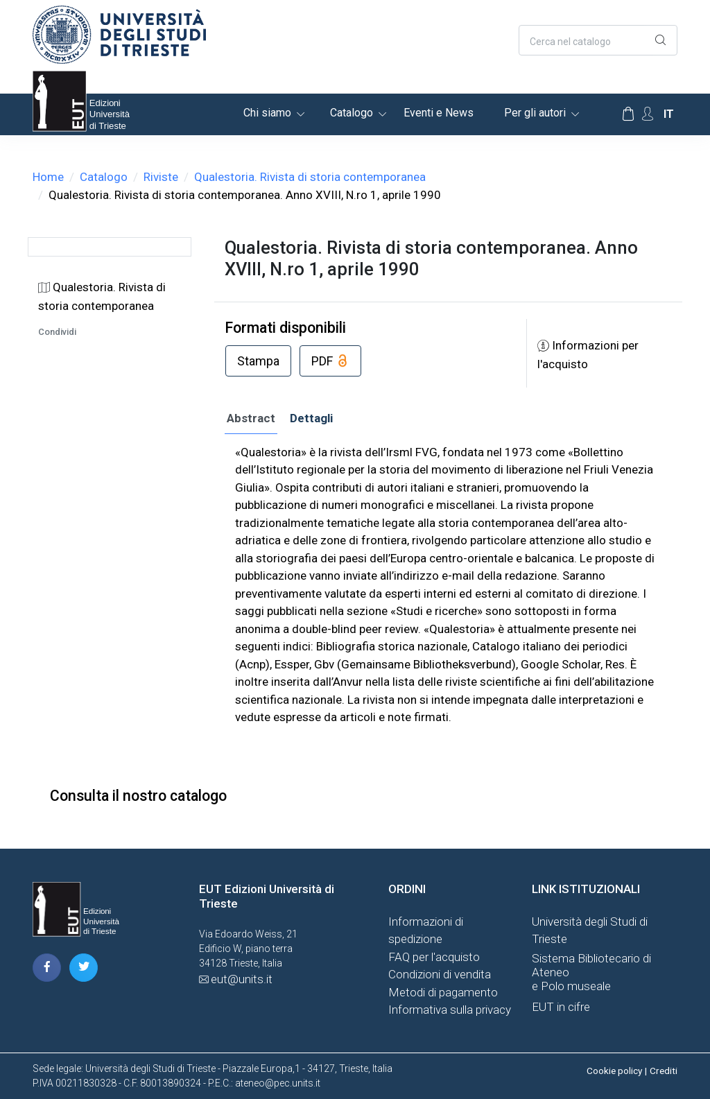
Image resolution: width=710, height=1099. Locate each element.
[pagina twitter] (83, 967)
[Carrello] (628, 114)
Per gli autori (535, 112)
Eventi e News (439, 112)
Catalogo (351, 112)
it (669, 114)
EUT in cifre (561, 1007)
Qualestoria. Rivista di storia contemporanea (310, 177)
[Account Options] (648, 114)
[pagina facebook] (47, 967)
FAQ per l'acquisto (434, 957)
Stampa (258, 361)
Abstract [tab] (251, 418)
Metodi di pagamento (443, 992)
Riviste (161, 177)
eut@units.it (241, 979)
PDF (330, 362)
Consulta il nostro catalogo (138, 795)
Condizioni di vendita (439, 974)
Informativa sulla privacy (449, 1009)
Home (48, 177)
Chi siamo (267, 112)
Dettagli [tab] (311, 418)
